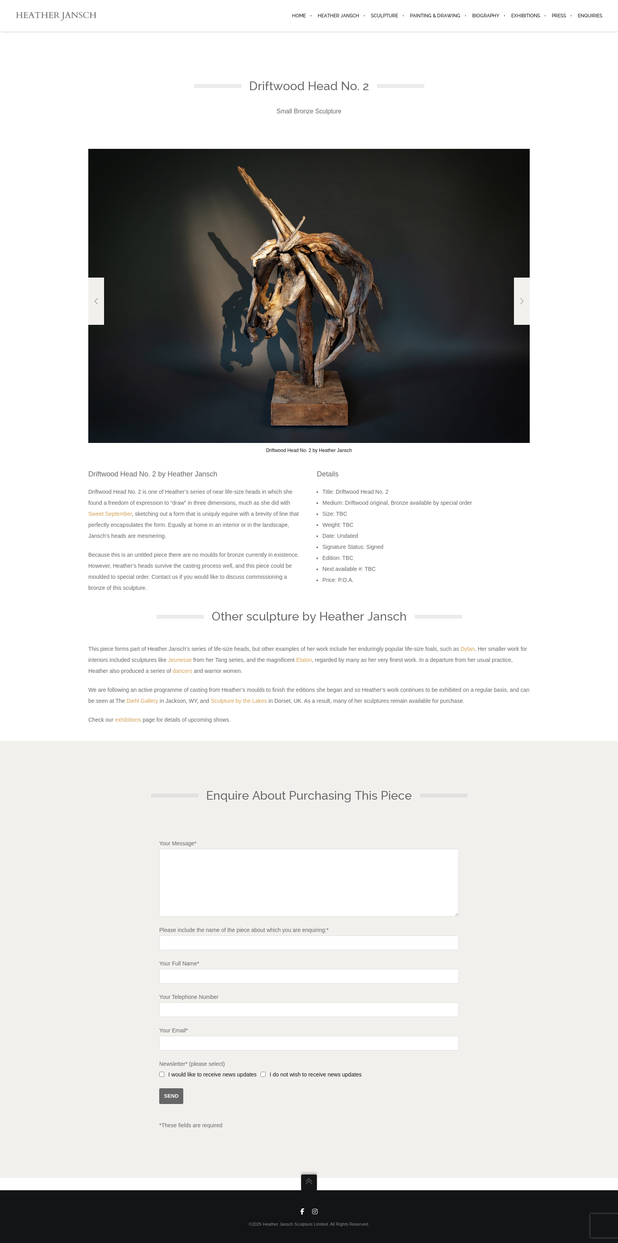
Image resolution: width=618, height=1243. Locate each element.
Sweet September (110, 514)
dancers (182, 671)
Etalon (304, 660)
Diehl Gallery (142, 701)
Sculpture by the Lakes (239, 701)
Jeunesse (180, 660)
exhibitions (128, 720)
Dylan (467, 649)
